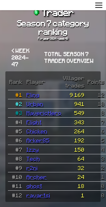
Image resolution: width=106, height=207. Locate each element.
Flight (34, 122)
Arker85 (38, 140)
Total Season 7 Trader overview (69, 57)
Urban (35, 104)
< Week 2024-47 (21, 57)
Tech (33, 158)
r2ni (32, 168)
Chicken (37, 131)
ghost (34, 186)
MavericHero (44, 113)
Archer (37, 177)
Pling (33, 95)
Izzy (33, 149)
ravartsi (38, 195)
